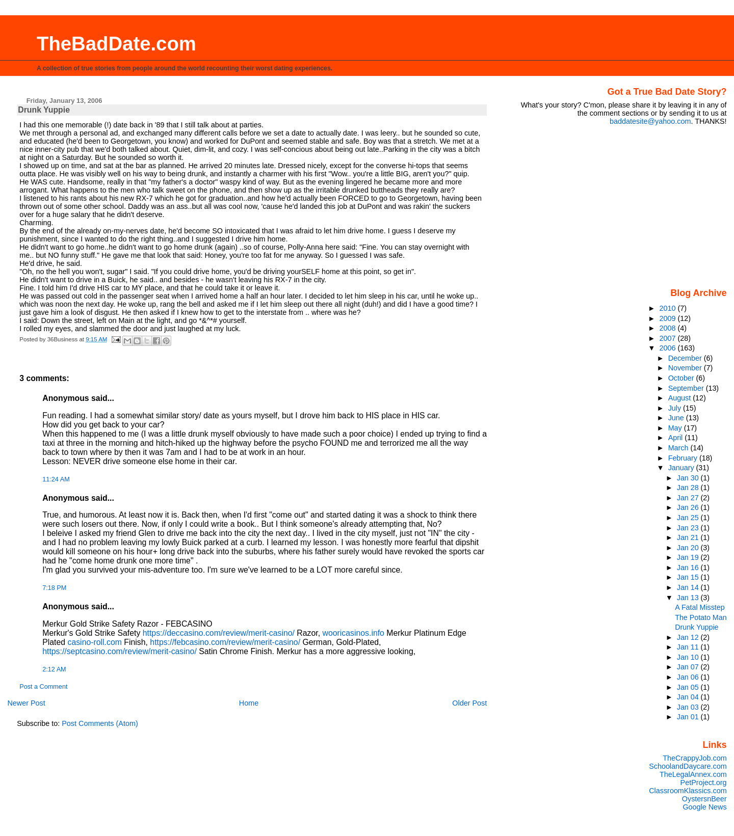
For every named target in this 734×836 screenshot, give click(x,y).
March (679, 448)
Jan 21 (689, 537)
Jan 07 (689, 667)
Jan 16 (689, 567)
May (676, 428)
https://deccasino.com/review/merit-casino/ (219, 633)
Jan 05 (689, 687)
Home (248, 703)
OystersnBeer (704, 799)
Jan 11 (689, 647)
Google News (704, 807)
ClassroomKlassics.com (687, 791)
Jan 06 (689, 677)
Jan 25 (689, 518)
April (676, 438)
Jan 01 (689, 717)
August (680, 398)
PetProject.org (703, 782)
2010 (669, 308)
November (686, 368)
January (682, 468)
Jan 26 (689, 507)
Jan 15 (689, 577)
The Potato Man (700, 617)
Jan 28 (689, 487)
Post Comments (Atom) (100, 723)
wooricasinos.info (353, 633)
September (687, 388)
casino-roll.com (94, 642)
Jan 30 (689, 478)
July (675, 408)
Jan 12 (689, 637)
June (677, 418)
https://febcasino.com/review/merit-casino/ (225, 642)
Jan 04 (689, 697)
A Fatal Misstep (699, 607)
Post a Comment (43, 686)
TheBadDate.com (116, 44)
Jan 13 (689, 598)
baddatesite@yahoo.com (650, 121)
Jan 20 (689, 548)
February (683, 458)
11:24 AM (55, 479)
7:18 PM (54, 587)
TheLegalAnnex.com (693, 774)
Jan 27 (689, 498)
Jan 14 (689, 587)
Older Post (469, 703)
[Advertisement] (663, 205)
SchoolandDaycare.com (687, 766)
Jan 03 (689, 707)
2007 (669, 338)
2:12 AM (54, 669)
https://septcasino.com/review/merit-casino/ (119, 651)
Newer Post (26, 703)
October (682, 378)
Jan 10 (689, 657)
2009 (669, 318)
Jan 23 (689, 528)
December (686, 358)
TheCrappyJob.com (694, 758)
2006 (669, 348)
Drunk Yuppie (696, 627)
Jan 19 (689, 557)
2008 (669, 328)
